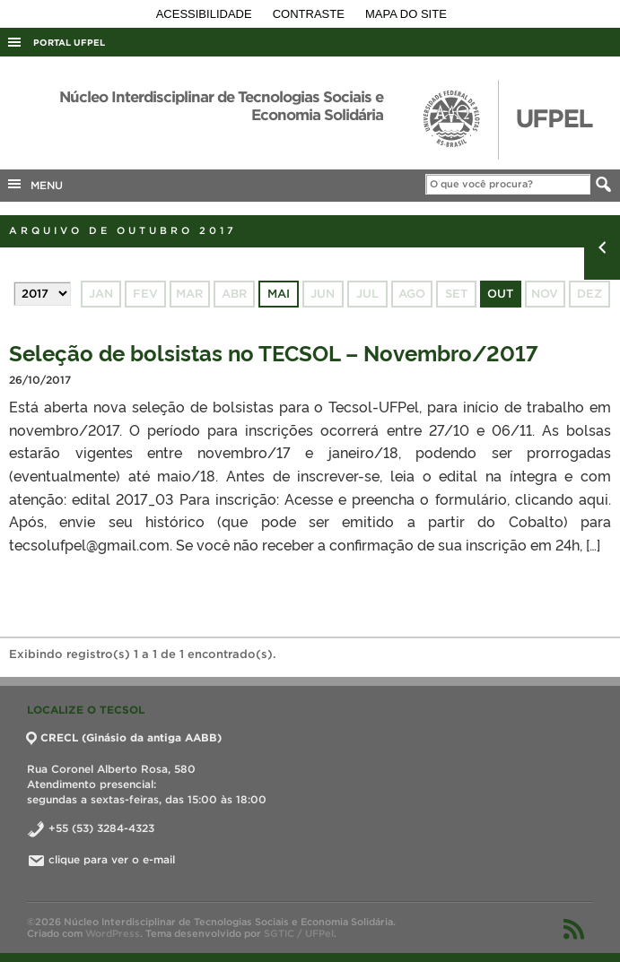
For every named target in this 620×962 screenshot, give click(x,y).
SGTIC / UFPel (299, 933)
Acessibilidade (206, 14)
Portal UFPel (69, 43)
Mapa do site (406, 14)
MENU (34, 184)
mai (278, 293)
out (500, 293)
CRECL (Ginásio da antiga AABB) (124, 737)
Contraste (310, 14)
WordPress (112, 933)
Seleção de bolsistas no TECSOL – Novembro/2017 (273, 352)
